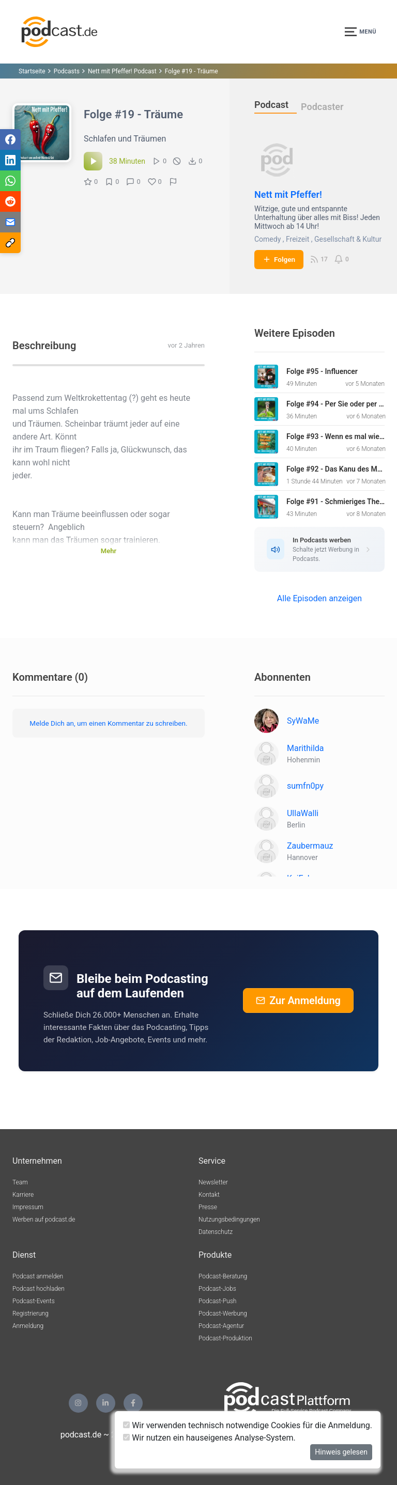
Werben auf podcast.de (43, 1219)
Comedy (267, 239)
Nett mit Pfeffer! (288, 194)
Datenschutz (215, 1232)
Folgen (279, 259)
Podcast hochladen (38, 1288)
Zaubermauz (310, 846)
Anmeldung (27, 1326)
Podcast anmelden (37, 1276)
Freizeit (297, 239)
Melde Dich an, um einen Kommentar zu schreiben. (108, 723)
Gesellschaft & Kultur (347, 239)
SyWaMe (303, 721)
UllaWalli (302, 813)
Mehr (108, 551)
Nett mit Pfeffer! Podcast (122, 71)
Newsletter (213, 1182)
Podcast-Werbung (222, 1313)
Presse (207, 1207)
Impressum (27, 1207)
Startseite (32, 71)
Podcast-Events (33, 1301)
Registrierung (30, 1313)
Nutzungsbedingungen (229, 1219)
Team (20, 1182)
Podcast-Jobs (217, 1288)
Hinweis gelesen (341, 1452)
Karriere (23, 1194)
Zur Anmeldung (298, 1000)
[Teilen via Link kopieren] (10, 242)
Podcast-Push (217, 1301)
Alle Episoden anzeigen (319, 598)
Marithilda (305, 748)
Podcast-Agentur (221, 1326)
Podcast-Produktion (225, 1338)
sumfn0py (305, 786)
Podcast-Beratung (222, 1276)
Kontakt (209, 1194)
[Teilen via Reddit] (10, 201)
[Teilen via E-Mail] (10, 222)
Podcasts (67, 71)
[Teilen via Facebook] (10, 139)
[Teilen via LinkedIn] (10, 160)
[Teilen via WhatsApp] (10, 180)
